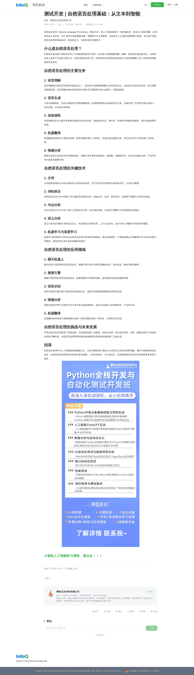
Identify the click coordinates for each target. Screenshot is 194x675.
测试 (47, 578)
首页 (86, 5)
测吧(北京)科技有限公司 (61, 20)
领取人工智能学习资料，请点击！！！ (74, 556)
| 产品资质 (155, 671)
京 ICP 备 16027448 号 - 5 (113, 671)
